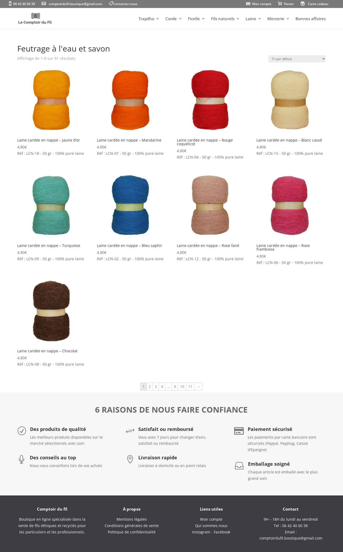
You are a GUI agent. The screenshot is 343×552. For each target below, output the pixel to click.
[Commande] (297, 58)
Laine (251, 19)
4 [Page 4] (162, 386)
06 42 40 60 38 (24, 4)
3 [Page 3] (156, 386)
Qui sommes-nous (211, 525)
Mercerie (275, 19)
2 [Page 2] (150, 386)
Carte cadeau (318, 4)
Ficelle (194, 19)
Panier (289, 4)
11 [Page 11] (190, 386)
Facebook (222, 531)
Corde (171, 19)
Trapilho (146, 19)
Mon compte (261, 4)
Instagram (201, 531)
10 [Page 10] (182, 386)
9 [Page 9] (175, 386)
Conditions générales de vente (132, 525)
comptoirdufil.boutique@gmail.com (75, 4)
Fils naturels (222, 19)
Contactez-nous (125, 4)
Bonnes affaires (310, 19)
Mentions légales (132, 519)
